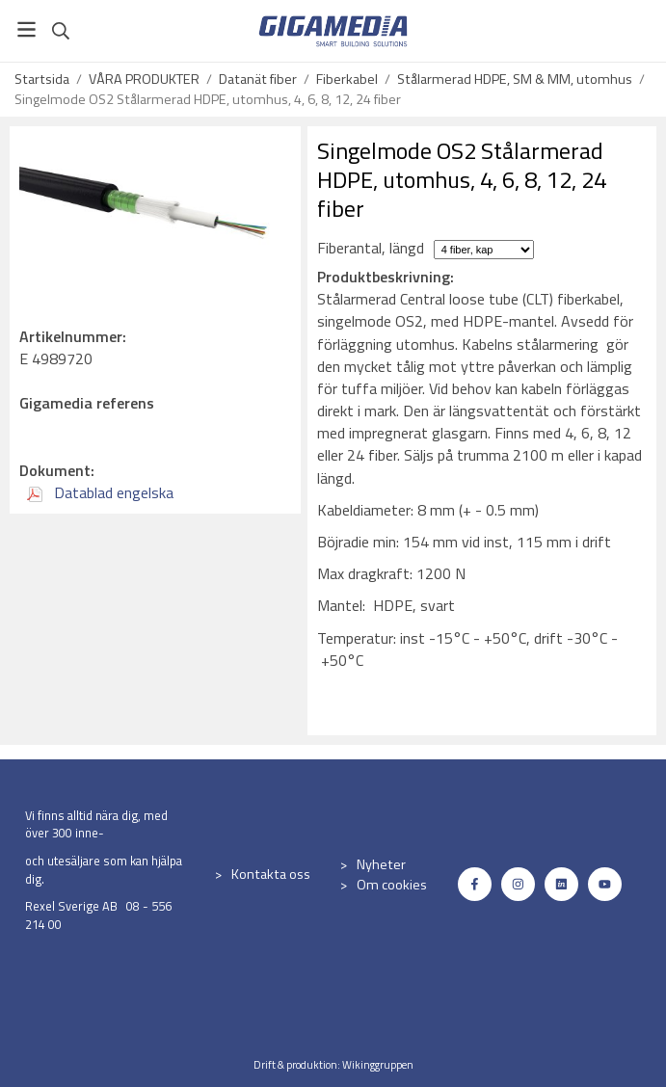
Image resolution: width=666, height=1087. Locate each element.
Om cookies (392, 884)
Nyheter (381, 864)
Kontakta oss (270, 874)
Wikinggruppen (377, 1064)
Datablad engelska (100, 492)
